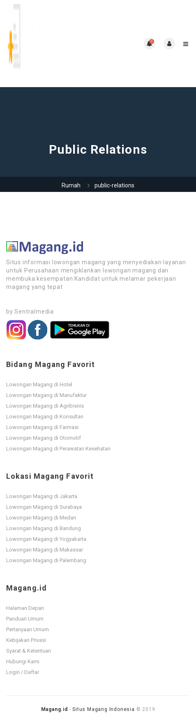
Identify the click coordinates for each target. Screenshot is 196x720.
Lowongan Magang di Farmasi (42, 427)
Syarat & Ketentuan (28, 651)
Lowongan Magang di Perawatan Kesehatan (58, 448)
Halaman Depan (25, 608)
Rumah (71, 185)
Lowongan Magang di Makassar (44, 550)
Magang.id (54, 709)
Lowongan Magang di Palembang (46, 560)
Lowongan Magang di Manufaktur (46, 395)
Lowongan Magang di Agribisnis (45, 406)
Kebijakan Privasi (26, 640)
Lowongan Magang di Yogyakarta (46, 539)
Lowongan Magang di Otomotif (43, 438)
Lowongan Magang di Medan (41, 518)
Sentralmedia (34, 311)
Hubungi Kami (22, 661)
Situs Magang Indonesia (103, 709)
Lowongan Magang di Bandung (43, 528)
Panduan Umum (25, 619)
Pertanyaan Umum (27, 629)
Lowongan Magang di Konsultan (44, 416)
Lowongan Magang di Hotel (39, 384)
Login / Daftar (22, 672)
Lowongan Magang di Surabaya (44, 507)
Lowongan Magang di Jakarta (41, 496)
